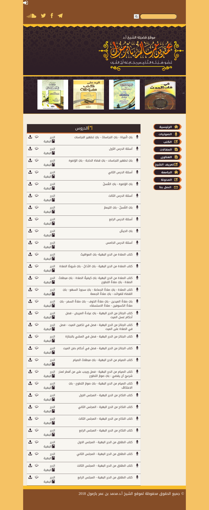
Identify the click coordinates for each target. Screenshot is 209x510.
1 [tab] (91, 112)
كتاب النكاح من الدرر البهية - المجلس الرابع (106, 430)
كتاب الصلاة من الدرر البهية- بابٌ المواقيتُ (106, 254)
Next (183, 93)
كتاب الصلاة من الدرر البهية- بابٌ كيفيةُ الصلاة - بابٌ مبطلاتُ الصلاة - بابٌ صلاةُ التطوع (96, 280)
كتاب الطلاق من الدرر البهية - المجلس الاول (105, 442)
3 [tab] (102, 112)
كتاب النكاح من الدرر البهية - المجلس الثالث (105, 418)
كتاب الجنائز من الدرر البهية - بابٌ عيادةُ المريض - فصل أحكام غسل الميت (99, 315)
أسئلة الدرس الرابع (121, 219)
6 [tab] (118, 112)
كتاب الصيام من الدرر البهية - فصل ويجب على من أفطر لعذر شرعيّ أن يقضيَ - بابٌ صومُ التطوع (96, 374)
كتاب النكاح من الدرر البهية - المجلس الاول (106, 395)
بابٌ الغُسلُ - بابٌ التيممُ (118, 207)
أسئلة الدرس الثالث (120, 196)
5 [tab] (112, 112)
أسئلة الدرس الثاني (120, 172)
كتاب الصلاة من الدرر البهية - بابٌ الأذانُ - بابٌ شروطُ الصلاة (96, 266)
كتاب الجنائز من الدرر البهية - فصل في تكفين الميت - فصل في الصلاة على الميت (96, 327)
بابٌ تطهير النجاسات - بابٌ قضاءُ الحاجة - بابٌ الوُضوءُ (101, 160)
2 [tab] (96, 112)
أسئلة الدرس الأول (121, 149)
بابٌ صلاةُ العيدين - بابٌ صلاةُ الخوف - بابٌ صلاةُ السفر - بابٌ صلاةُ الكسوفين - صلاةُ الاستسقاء (96, 303)
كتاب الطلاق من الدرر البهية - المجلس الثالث (105, 465)
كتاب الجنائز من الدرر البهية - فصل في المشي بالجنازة (99, 336)
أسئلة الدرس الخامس (119, 243)
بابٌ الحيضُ (126, 231)
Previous (25, 93)
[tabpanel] (55, 94)
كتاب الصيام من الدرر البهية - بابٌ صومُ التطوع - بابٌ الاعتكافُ (101, 385)
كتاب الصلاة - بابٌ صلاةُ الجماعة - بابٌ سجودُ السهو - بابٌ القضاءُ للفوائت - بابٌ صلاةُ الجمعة (98, 292)
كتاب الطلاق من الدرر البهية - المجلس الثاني (105, 454)
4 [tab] (107, 112)
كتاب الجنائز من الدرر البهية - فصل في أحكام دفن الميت (98, 348)
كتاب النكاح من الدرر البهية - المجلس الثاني (105, 407)
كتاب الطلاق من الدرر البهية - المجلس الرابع (105, 477)
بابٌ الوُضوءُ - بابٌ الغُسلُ (118, 184)
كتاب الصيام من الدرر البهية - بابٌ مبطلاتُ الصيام (103, 360)
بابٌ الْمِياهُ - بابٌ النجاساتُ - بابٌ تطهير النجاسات (103, 137)
